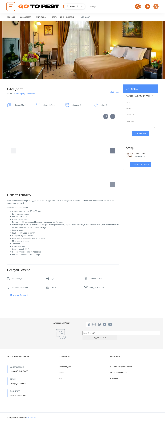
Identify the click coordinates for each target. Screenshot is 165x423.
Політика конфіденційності (121, 366)
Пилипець (41, 17)
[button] (112, 184)
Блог (61, 378)
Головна (11, 17)
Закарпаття (25, 17)
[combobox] (74, 6)
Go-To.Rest (140, 153)
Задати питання (140, 164)
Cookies (114, 378)
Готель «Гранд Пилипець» (63, 17)
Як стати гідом (65, 366)
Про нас (62, 372)
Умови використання (118, 372)
